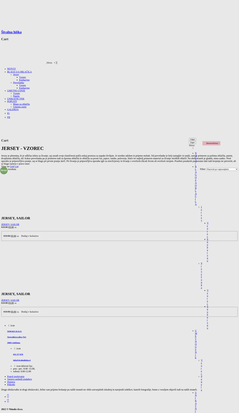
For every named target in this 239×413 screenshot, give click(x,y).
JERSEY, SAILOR (10, 224)
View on (5, 166)
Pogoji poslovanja (15, 376)
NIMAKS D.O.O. (14, 331)
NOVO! (196, 158)
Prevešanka (201, 275)
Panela (201, 383)
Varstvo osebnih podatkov (19, 379)
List (17, 166)
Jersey (201, 214)
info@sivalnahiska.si (22, 360)
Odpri (192, 139)
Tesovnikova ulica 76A (16, 337)
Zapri (192, 142)
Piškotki (11, 384)
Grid (12, 166)
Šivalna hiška (11, 32)
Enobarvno (207, 250)
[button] (52, 62)
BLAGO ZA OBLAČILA (196, 185)
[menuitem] (11, 69)
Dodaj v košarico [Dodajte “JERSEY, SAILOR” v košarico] (30, 236)
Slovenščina (210, 143)
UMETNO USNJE (196, 344)
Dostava (11, 382)
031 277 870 (18, 354)
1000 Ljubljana (13, 343)
